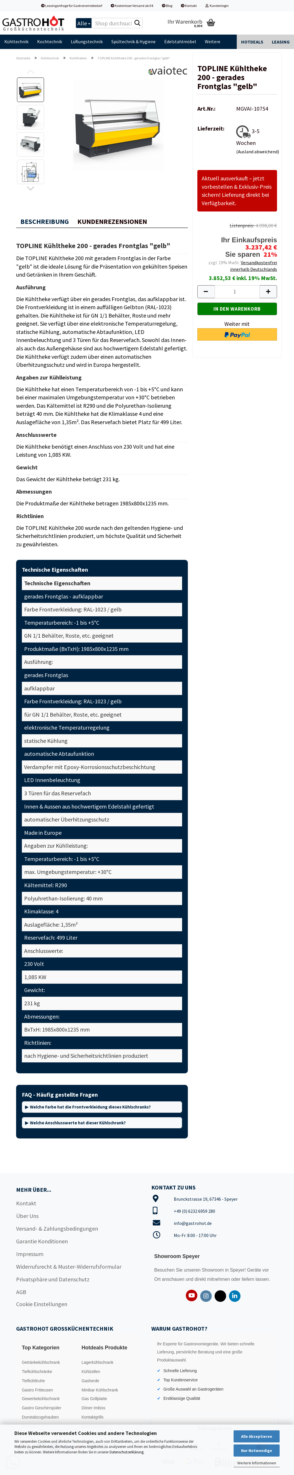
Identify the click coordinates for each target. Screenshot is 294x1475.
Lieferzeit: (210, 128)
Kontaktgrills (92, 1417)
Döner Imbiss (93, 1408)
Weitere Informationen (256, 1462)
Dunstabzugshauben (40, 1417)
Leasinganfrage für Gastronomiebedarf (71, 5)
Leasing (281, 42)
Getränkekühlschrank (41, 1362)
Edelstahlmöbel (180, 41)
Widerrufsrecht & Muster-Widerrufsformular (68, 1266)
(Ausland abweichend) (257, 151)
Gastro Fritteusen (37, 1390)
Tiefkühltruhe (33, 1380)
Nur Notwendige (256, 1450)
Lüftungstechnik (87, 41)
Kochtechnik (49, 41)
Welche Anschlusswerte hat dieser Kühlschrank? (78, 1122)
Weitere (212, 41)
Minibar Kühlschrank (99, 1390)
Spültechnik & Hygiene (133, 41)
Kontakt (189, 5)
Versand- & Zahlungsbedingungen (57, 1228)
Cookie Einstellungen (41, 1304)
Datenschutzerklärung (127, 1452)
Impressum (29, 1253)
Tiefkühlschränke (37, 1371)
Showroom (213, 1270)
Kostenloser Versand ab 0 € (132, 5)
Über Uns (27, 1215)
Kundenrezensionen (112, 221)
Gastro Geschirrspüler (41, 1408)
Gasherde (90, 1380)
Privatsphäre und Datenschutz (52, 1279)
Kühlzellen (90, 1371)
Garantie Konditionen (42, 1241)
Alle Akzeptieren (256, 1436)
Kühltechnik (16, 41)
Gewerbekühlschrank (41, 1398)
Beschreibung (44, 221)
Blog (167, 5)
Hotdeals (252, 42)
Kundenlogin (217, 5)
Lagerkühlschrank (97, 1362)
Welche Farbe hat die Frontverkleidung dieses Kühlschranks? (90, 1107)
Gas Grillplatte (94, 1398)
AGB (21, 1291)
